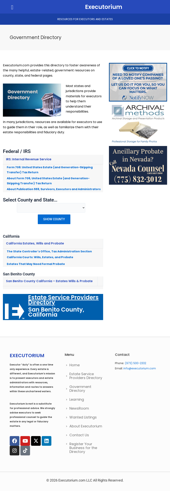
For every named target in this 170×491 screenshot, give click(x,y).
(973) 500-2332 (135, 363)
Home (74, 365)
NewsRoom (79, 408)
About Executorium (85, 426)
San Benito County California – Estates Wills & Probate (49, 281)
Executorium (103, 7)
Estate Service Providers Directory (85, 375)
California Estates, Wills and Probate (35, 243)
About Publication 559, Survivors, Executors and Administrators (54, 189)
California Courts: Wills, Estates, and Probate (40, 257)
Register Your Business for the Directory (83, 447)
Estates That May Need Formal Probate (36, 264)
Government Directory (80, 388)
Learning (76, 399)
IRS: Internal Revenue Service (28, 159)
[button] (12, 7)
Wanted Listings (83, 417)
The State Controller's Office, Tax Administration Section (49, 251)
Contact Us (79, 435)
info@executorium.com (139, 368)
